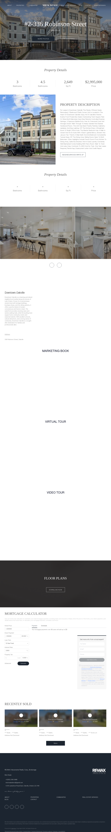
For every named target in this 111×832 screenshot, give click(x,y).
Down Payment (9, 633)
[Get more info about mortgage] (91, 660)
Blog (80, 5)
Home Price (8, 625)
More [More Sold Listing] (55, 743)
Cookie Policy (27, 831)
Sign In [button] (103, 5)
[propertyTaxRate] (25, 658)
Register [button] (97, 5)
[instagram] (17, 807)
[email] (91, 649)
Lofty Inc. (13, 828)
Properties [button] (20, 5)
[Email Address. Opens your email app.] (7, 334)
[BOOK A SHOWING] (67, 38)
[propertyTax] (13, 658)
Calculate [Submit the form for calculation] (23, 663)
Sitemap (55, 831)
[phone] (91, 654)
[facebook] (6, 807)
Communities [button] (33, 5)
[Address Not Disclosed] (21, 718)
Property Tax (9, 654)
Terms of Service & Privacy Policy (13, 831)
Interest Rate (9, 647)
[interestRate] (17, 651)
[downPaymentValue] (13, 636)
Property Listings (47, 831)
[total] (17, 629)
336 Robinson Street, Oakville (14, 339)
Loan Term (8, 640)
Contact (88, 5)
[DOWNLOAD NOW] (55, 589)
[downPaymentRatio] (25, 636)
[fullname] (91, 644)
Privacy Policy (91, 680)
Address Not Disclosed (12, 735)
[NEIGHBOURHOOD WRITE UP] (73, 154)
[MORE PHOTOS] (43, 38)
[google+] (22, 807)
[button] (17, 797)
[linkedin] (12, 807)
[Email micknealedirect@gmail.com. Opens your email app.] (14, 782)
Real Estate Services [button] (68, 5)
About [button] (9, 5)
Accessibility (61, 831)
